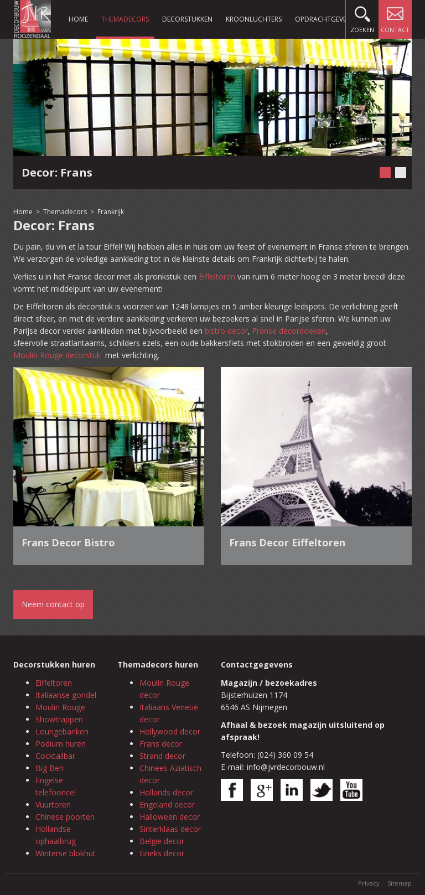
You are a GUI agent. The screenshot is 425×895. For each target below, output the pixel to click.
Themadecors (125, 19)
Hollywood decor (169, 731)
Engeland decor (167, 804)
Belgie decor (161, 841)
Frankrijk (110, 211)
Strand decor (162, 756)
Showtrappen (59, 719)
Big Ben (49, 768)
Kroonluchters (254, 19)
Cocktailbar (55, 756)
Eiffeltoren (217, 276)
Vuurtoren (53, 804)
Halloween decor (169, 816)
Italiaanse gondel (65, 695)
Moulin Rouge (60, 707)
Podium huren (60, 743)
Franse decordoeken (289, 330)
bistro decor (226, 330)
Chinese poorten (65, 816)
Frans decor (160, 743)
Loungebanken (62, 731)
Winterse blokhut (65, 853)
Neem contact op (53, 604)
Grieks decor (161, 853)
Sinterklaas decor (170, 829)
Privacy (369, 883)
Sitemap (399, 883)
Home (78, 19)
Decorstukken (187, 19)
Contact (395, 17)
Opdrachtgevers (324, 19)
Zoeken (362, 17)
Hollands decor (166, 792)
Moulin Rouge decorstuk (58, 355)
